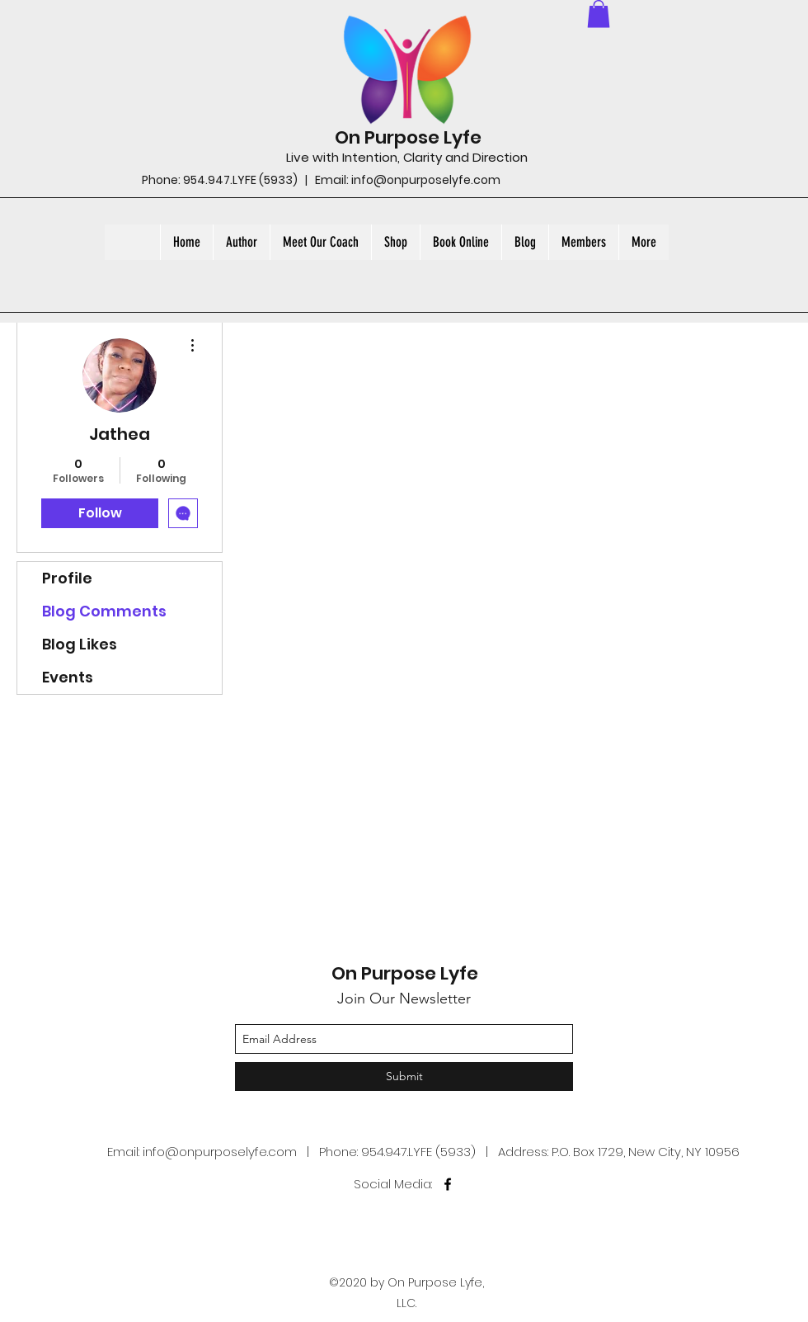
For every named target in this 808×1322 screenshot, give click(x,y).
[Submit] (404, 1076)
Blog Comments (104, 611)
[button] (598, 13)
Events (67, 677)
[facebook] (447, 1184)
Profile (67, 578)
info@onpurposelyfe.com (425, 180)
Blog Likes (79, 644)
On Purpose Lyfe (408, 137)
